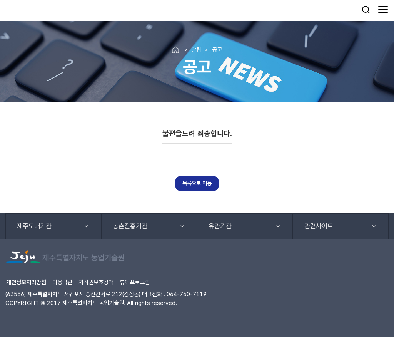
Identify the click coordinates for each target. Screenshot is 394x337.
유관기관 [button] (220, 226)
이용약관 (62, 282)
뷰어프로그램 (135, 282)
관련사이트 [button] (318, 226)
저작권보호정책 (96, 282)
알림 (196, 49)
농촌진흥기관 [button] (130, 226)
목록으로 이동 (197, 183)
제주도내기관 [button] (34, 226)
